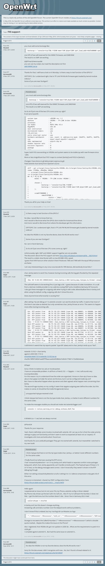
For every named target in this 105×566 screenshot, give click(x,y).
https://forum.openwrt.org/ (81, 18)
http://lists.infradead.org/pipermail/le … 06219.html (78, 255)
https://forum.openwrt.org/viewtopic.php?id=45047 (43, 553)
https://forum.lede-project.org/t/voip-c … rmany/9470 (44, 482)
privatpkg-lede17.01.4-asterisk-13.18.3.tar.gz (40, 356)
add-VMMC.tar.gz (30, 66)
